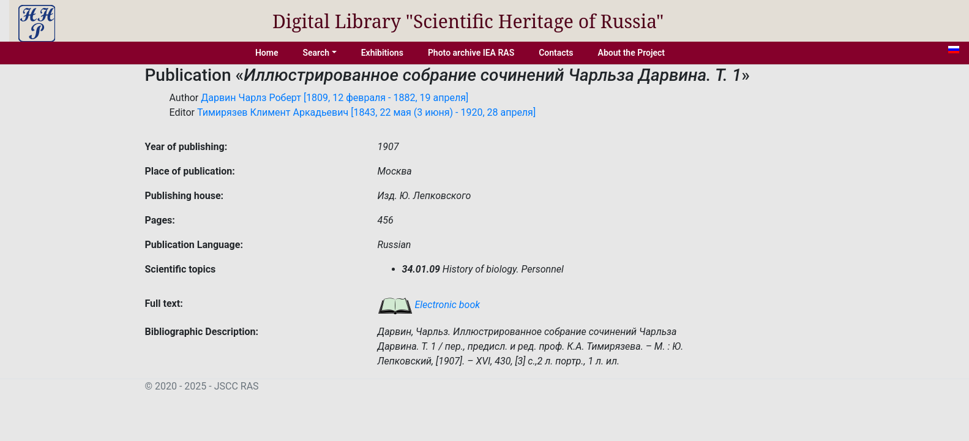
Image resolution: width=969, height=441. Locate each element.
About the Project (631, 53)
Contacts (556, 53)
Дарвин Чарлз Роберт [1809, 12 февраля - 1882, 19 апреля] (334, 98)
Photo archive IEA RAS (471, 53)
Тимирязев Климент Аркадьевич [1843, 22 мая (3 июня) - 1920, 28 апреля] (366, 112)
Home (267, 53)
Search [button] (315, 53)
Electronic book (429, 305)
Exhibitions (382, 53)
